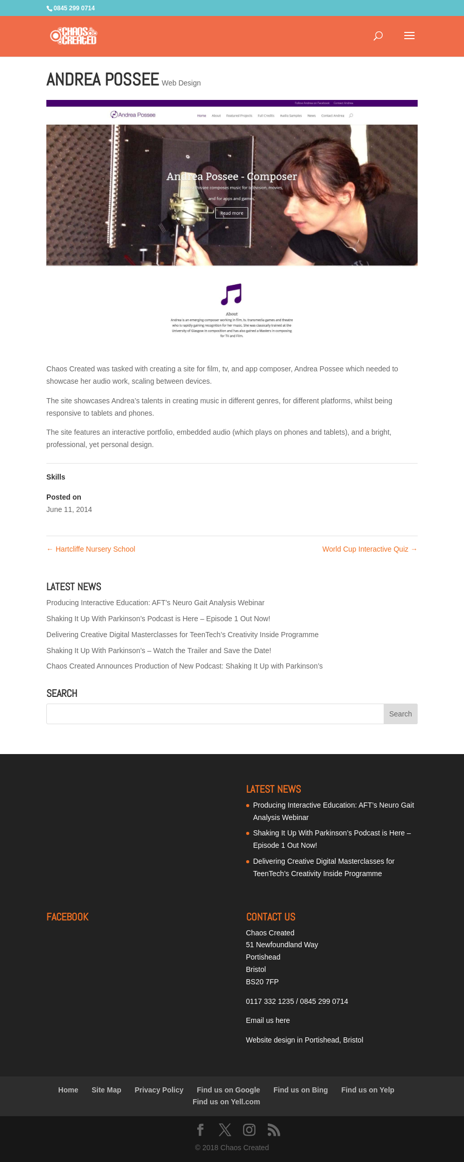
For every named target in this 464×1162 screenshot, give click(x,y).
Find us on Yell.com (226, 1102)
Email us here (268, 1020)
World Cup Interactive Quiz (370, 549)
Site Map (107, 1090)
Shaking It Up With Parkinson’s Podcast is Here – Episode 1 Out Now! (158, 618)
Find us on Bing (300, 1090)
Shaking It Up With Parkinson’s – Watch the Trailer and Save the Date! (158, 650)
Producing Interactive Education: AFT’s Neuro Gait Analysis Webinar (155, 603)
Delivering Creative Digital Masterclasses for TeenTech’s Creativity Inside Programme (182, 634)
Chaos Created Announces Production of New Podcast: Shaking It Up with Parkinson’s (184, 666)
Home (68, 1090)
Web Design (181, 83)
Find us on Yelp (367, 1090)
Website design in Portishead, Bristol (305, 1040)
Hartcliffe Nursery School (90, 549)
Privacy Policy (158, 1090)
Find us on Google (228, 1090)
